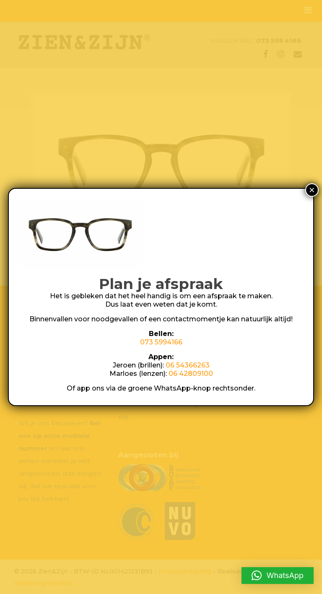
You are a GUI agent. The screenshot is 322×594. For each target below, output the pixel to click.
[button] (278, 575)
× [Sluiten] (312, 189)
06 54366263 (188, 365)
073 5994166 (161, 342)
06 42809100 (191, 374)
